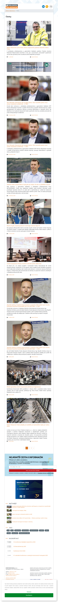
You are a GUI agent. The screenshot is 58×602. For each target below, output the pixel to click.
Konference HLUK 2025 (19, 551)
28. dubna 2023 (11, 274)
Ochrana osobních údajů (11, 578)
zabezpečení (17, 530)
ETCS (12, 530)
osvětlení (41, 530)
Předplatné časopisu (10, 579)
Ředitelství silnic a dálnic (24, 533)
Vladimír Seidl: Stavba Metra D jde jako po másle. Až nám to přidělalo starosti (28, 184)
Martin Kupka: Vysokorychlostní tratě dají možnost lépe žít (23, 226)
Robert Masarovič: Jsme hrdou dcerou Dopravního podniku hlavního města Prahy (28, 48)
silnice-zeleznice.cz (10, 11)
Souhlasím (29, 595)
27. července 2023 (11, 115)
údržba (8, 533)
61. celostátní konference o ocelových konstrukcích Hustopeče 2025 (31, 555)
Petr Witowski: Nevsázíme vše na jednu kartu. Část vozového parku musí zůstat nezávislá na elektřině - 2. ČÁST (27, 103)
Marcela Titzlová (34, 56)
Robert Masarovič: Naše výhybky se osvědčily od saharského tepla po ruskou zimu (28, 425)
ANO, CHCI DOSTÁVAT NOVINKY (33, 470)
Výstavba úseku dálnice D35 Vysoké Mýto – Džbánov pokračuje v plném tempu (29, 518)
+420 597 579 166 (11, 573)
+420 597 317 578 (12, 571)
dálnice (46, 530)
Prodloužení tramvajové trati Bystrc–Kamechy (22, 521)
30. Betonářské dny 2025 (20, 546)
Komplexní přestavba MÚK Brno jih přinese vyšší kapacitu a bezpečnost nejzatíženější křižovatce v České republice (31, 507)
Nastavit (29, 592)
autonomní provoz (34, 530)
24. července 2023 (11, 154)
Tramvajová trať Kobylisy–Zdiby (19, 510)
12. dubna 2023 (11, 317)
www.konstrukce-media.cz (11, 575)
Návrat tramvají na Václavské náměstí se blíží (22, 514)
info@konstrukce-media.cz (14, 574)
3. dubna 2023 (11, 356)
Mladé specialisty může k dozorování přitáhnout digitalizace (24, 387)
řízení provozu (25, 530)
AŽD (8, 530)
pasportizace (15, 533)
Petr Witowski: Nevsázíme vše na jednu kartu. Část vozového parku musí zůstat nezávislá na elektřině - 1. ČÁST (27, 145)
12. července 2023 (11, 195)
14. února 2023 (11, 394)
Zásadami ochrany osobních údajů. (46, 473)
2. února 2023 (11, 441)
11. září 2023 (10, 56)
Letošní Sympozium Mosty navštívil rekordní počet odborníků (24, 263)
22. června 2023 (11, 233)
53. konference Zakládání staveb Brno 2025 (24, 542)
